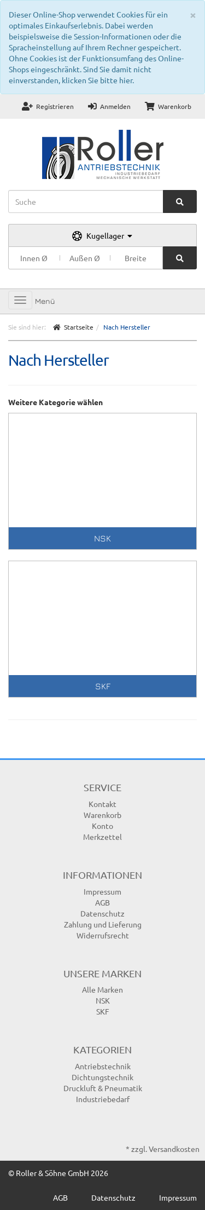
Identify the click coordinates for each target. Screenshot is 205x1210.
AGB (102, 902)
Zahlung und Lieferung (103, 924)
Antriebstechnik (103, 1066)
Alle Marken (102, 989)
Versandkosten (174, 1149)
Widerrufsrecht (103, 935)
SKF (102, 686)
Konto (102, 826)
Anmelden (109, 106)
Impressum (102, 891)
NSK (102, 538)
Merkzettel (102, 837)
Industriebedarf (103, 1099)
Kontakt (102, 804)
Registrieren (48, 106)
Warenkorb (168, 106)
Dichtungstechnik (102, 1077)
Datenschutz (102, 913)
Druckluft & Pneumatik (102, 1088)
